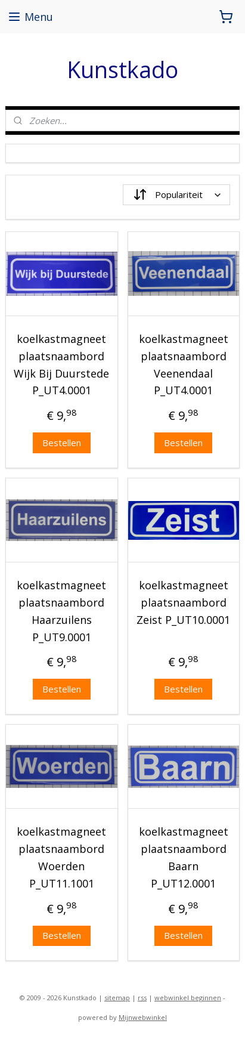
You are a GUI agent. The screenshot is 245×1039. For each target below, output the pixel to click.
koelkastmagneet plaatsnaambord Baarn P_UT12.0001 (183, 857)
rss (142, 997)
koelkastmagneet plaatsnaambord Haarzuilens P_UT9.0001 (61, 611)
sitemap (117, 997)
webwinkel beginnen (187, 997)
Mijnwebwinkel (143, 1017)
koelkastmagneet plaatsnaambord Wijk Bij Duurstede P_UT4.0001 (61, 364)
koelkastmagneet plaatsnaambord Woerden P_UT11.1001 (61, 857)
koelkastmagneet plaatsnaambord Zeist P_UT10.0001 (183, 602)
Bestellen (61, 443)
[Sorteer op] (176, 195)
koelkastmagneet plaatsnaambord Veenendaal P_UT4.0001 (183, 364)
